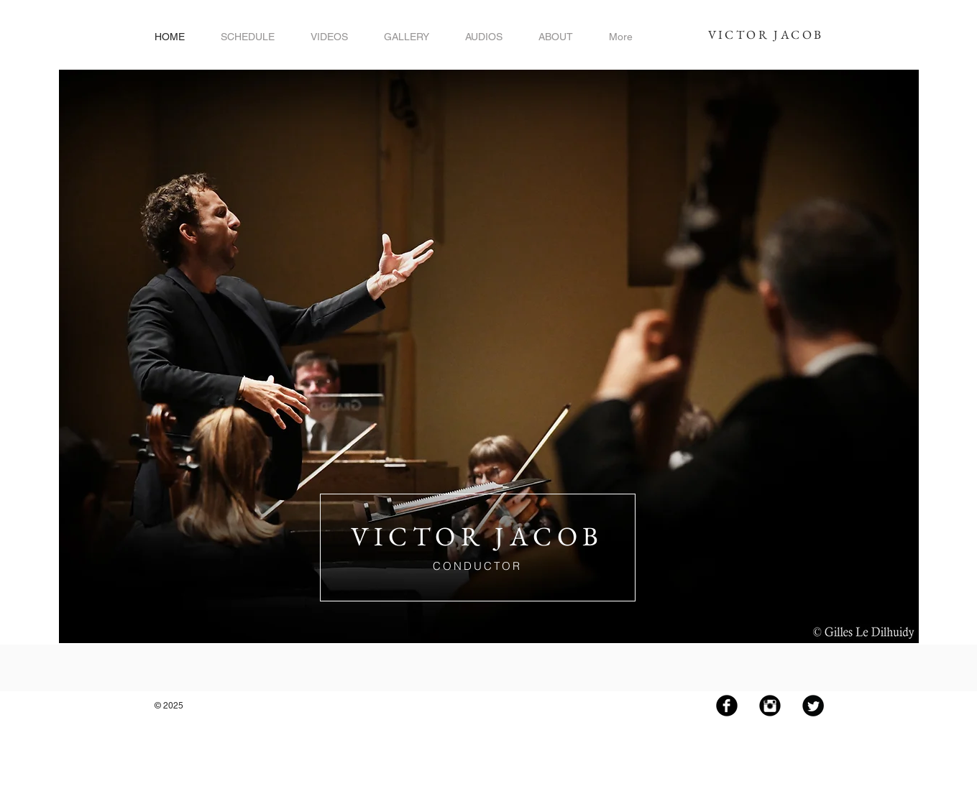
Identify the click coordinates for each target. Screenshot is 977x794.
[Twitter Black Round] (813, 705)
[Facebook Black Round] (727, 705)
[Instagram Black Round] (770, 705)
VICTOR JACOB (766, 34)
